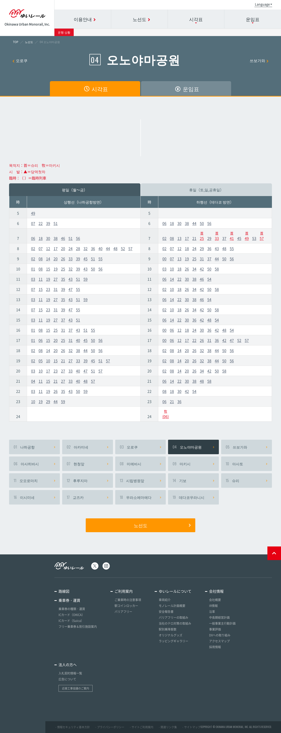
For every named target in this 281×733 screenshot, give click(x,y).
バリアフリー (123, 611)
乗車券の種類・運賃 (72, 609)
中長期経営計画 (219, 617)
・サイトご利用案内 (141, 727)
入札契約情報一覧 (70, 673)
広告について (67, 679)
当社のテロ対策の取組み (175, 623)
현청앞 (87, 463)
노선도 (162, 525)
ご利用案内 (124, 591)
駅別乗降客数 (167, 629)
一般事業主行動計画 (222, 623)
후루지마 (87, 480)
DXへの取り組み (219, 635)
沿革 (212, 611)
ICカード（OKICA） (72, 614)
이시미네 (34, 497)
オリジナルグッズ (170, 635)
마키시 (193, 463)
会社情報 (216, 591)
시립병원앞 (140, 480)
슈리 (246, 480)
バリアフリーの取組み (173, 617)
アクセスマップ (219, 641)
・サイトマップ (190, 727)
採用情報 (215, 647)
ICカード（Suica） (71, 620)
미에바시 (140, 463)
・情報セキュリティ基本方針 (72, 727)
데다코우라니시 (193, 497)
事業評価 (215, 629)
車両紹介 (165, 599)
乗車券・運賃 (69, 600)
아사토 (246, 463)
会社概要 (215, 599)
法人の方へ (68, 664)
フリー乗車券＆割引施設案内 (78, 626)
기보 (193, 480)
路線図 (64, 591)
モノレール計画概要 (172, 605)
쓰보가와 (259, 60)
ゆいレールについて (175, 591)
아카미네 (87, 447)
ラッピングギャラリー (173, 641)
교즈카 (87, 497)
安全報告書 (166, 611)
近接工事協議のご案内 (75, 688)
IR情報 (213, 605)
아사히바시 (34, 463)
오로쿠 (19, 60)
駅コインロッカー (126, 605)
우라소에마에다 (140, 497)
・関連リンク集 (167, 727)
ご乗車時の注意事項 (128, 599)
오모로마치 (34, 480)
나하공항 (34, 447)
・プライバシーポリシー (109, 727)
